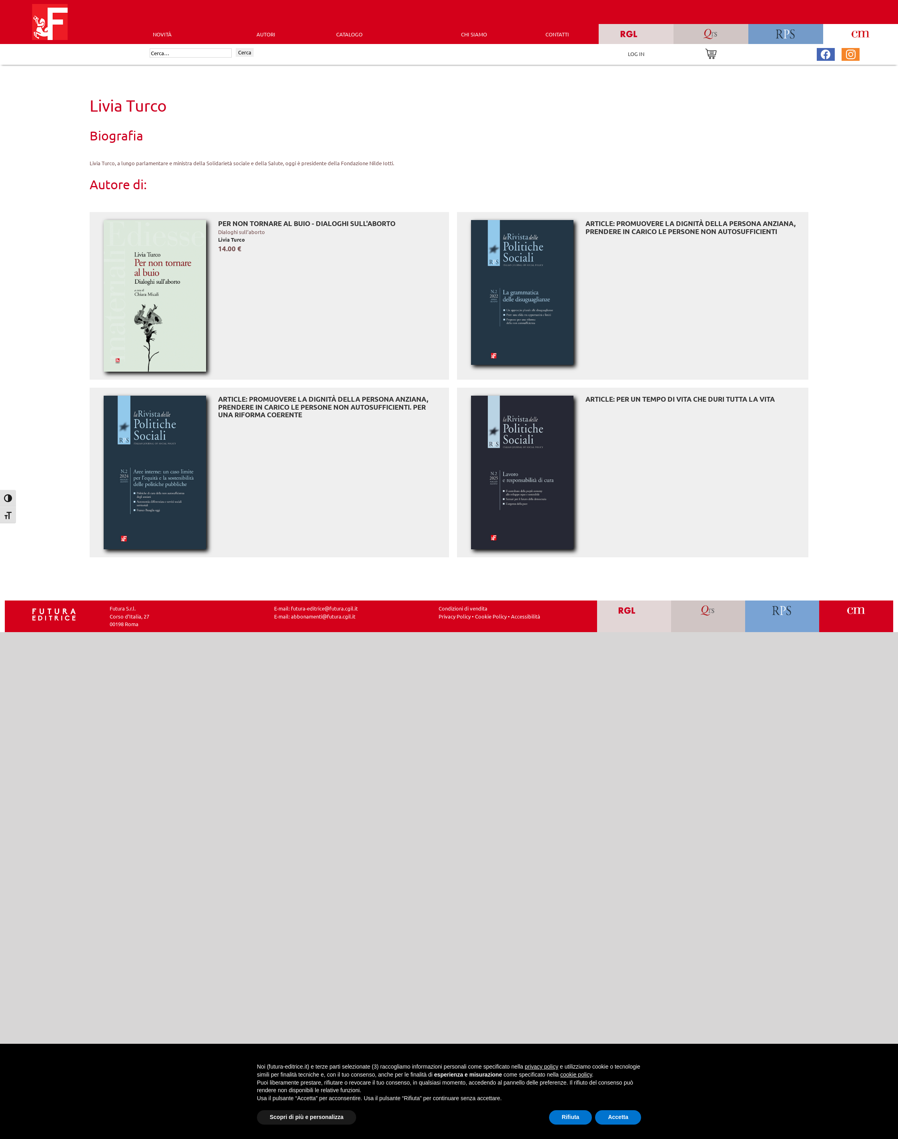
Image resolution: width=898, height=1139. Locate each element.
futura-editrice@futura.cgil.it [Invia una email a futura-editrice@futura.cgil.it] (324, 608)
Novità (162, 34)
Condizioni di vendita (463, 608)
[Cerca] (191, 53)
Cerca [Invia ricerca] (244, 52)
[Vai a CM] (856, 616)
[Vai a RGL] (634, 616)
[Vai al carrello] (711, 53)
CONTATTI (557, 34)
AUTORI (266, 34)
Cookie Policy (491, 616)
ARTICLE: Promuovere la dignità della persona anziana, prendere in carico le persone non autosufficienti (690, 227)
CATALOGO (349, 34)
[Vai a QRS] (708, 616)
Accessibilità (525, 616)
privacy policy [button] (541, 1066)
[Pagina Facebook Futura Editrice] (825, 53)
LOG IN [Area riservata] (636, 53)
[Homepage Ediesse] (54, 614)
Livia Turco (231, 239)
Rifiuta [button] (570, 1117)
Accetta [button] (618, 1117)
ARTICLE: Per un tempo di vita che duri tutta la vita (680, 399)
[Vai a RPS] (782, 616)
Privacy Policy (455, 616)
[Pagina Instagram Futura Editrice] (851, 53)
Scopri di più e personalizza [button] (306, 1117)
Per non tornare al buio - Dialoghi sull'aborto (306, 223)
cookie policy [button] (576, 1074)
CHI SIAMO (474, 34)
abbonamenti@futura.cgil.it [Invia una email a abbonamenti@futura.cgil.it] (323, 616)
